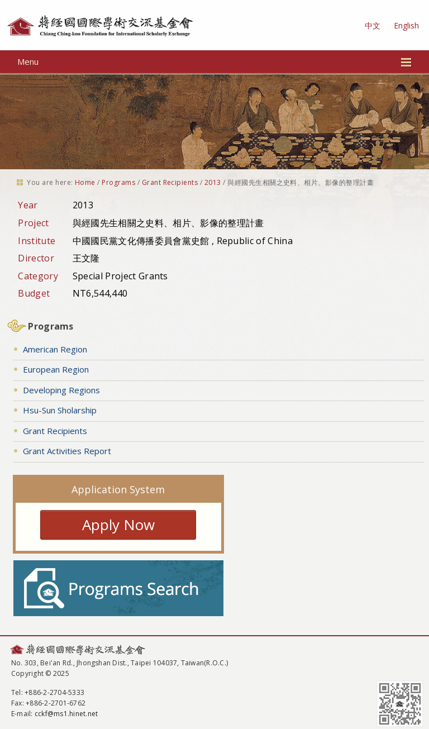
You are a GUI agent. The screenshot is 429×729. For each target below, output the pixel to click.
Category (38, 276)
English (406, 25)
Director (36, 258)
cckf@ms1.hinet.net (66, 713)
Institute (36, 241)
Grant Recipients (170, 182)
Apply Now (118, 524)
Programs (118, 182)
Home (85, 182)
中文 (372, 25)
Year (27, 205)
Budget (34, 293)
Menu (214, 61)
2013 (212, 182)
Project (33, 223)
